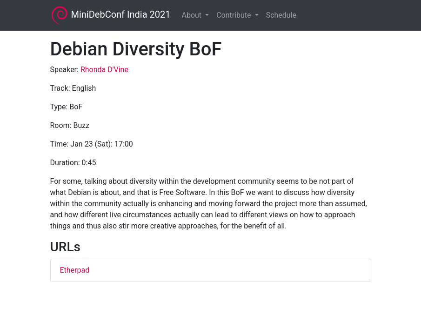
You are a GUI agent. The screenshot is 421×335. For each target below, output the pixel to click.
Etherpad (75, 270)
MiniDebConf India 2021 (110, 15)
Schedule (281, 15)
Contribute (234, 15)
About (192, 15)
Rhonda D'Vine (104, 69)
